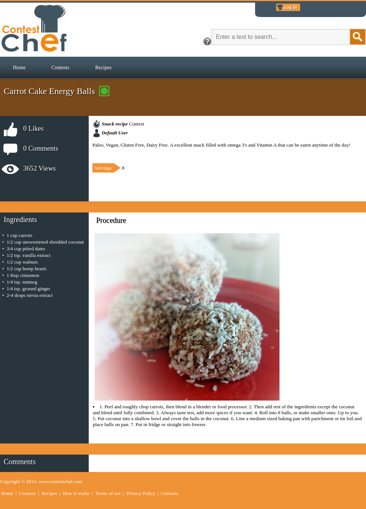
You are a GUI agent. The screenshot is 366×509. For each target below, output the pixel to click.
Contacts (169, 493)
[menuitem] (19, 68)
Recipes (103, 67)
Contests (60, 67)
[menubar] (62, 68)
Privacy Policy (140, 493)
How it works (76, 493)
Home (19, 67)
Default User (115, 132)
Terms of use (108, 493)
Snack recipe (115, 124)
